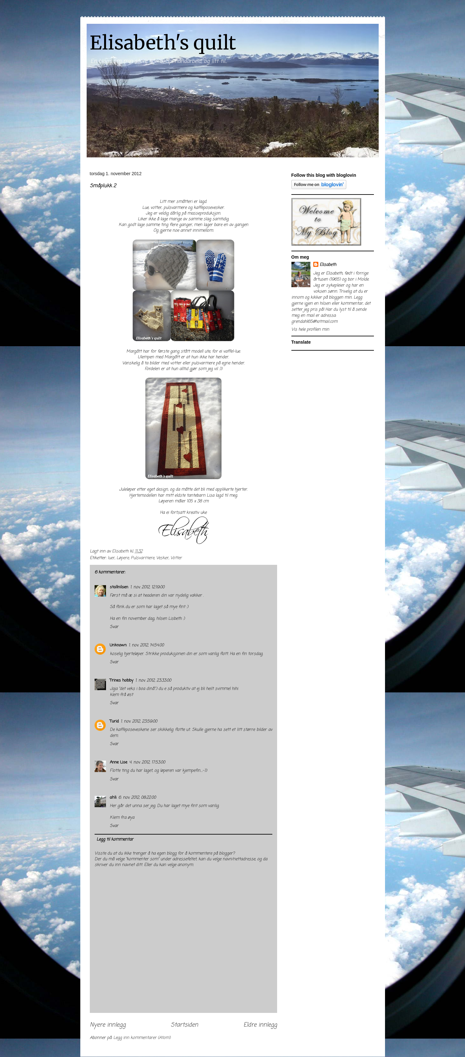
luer (111, 558)
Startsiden (184, 1025)
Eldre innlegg (260, 1025)
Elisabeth (328, 265)
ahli (113, 798)
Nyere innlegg (108, 1025)
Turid (114, 721)
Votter (176, 558)
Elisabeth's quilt (163, 43)
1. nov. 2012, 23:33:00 (153, 680)
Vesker (162, 558)
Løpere (122, 558)
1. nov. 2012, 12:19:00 (147, 587)
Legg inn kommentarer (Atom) (141, 1038)
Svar (114, 627)
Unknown (118, 645)
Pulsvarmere (142, 558)
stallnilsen (119, 587)
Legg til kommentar (114, 839)
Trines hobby (121, 680)
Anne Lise (118, 762)
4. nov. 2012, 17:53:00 (147, 762)
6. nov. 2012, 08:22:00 (137, 798)
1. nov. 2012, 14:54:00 (146, 645)
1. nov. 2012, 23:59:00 (139, 721)
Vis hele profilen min (310, 330)
